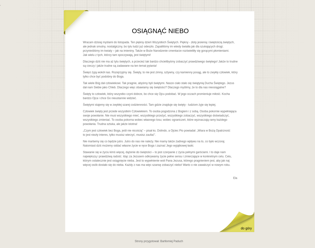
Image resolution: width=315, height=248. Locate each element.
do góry (246, 228)
